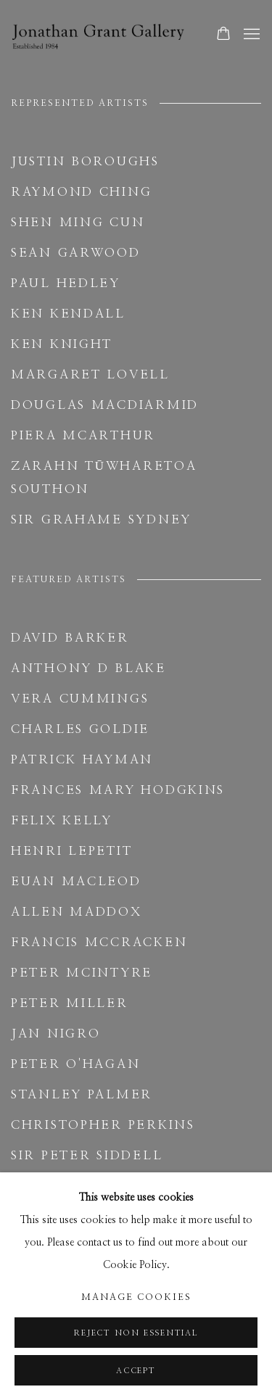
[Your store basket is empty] (223, 35)
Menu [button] (250, 35)
